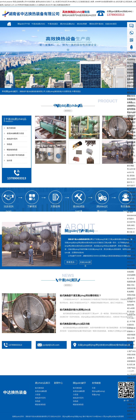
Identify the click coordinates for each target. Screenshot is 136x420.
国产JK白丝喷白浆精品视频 (131, 354)
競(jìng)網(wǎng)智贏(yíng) (72, 416)
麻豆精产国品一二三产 (131, 368)
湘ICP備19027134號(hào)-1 (92, 416)
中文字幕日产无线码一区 (131, 155)
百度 (93, 388)
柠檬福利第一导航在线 (131, 242)
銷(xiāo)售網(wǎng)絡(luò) (81, 25)
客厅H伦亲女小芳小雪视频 (131, 384)
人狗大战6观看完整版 (131, 401)
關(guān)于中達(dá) (24, 25)
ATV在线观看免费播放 (131, 281)
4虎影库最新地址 (131, 334)
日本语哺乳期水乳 (131, 235)
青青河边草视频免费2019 (131, 119)
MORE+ (68, 111)
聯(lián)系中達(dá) (96, 24)
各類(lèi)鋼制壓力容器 (15, 133)
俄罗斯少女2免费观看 (131, 76)
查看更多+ (70, 262)
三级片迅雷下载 (131, 185)
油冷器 (9, 160)
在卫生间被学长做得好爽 (131, 301)
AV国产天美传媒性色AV (131, 86)
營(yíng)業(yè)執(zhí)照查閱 (113, 416)
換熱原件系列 (12, 139)
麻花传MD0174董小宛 (131, 228)
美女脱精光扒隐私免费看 (131, 288)
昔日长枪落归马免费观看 (131, 199)
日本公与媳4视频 (131, 149)
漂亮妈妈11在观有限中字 (131, 179)
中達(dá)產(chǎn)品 (38, 25)
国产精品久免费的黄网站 (131, 69)
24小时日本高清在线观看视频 (131, 142)
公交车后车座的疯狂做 (131, 126)
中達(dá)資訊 (53, 24)
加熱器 (9, 144)
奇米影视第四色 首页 (131, 361)
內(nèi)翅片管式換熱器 (15, 155)
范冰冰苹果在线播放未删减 (131, 394)
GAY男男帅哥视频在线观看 (131, 255)
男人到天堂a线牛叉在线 (131, 63)
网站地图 (130, 152)
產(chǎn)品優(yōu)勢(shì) (67, 25)
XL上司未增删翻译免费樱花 (131, 377)
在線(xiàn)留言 (111, 24)
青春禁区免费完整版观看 (131, 132)
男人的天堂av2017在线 (131, 172)
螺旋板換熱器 (12, 150)
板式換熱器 (11, 128)
